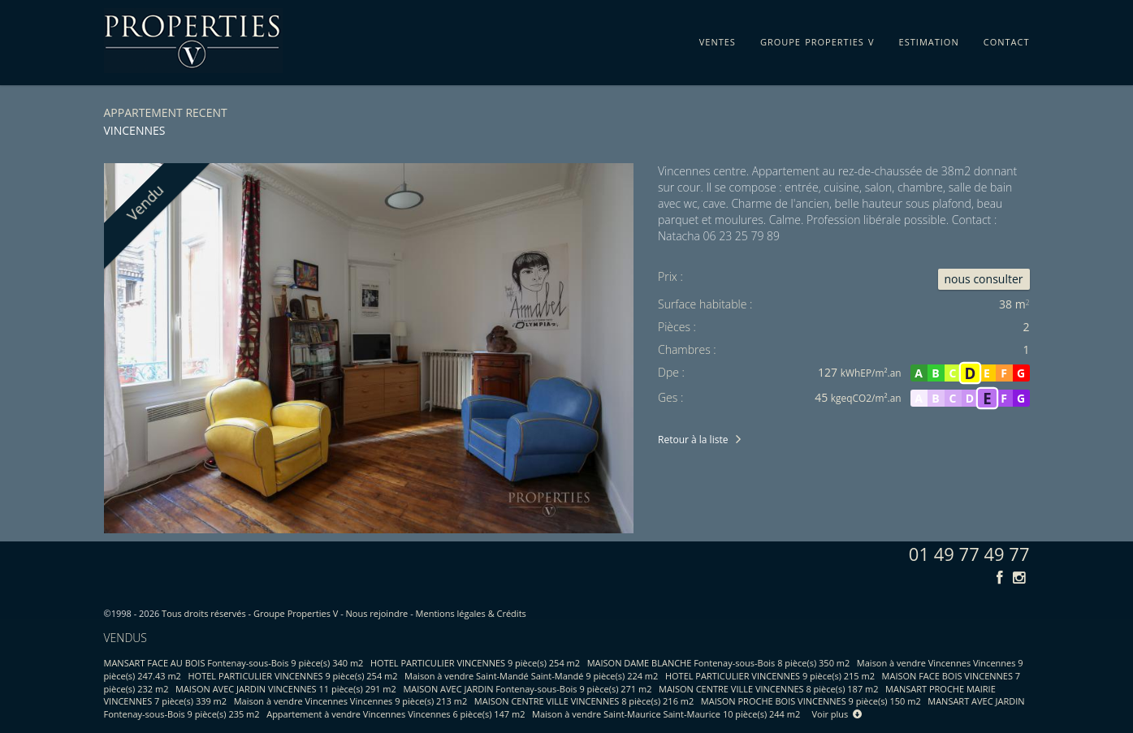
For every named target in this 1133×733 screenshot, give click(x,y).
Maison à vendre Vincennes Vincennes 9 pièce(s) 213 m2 (351, 701)
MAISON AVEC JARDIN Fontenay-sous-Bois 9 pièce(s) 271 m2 (527, 689)
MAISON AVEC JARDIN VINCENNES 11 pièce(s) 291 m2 (285, 689)
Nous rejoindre (377, 613)
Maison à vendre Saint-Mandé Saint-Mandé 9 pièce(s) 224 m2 (531, 676)
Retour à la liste (693, 439)
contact (1007, 39)
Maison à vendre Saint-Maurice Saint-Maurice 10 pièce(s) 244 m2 (666, 714)
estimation (929, 39)
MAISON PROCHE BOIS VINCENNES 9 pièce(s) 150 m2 (811, 701)
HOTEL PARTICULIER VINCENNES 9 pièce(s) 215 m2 (770, 676)
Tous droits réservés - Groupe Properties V (250, 613)
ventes (717, 39)
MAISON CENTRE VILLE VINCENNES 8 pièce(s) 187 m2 (768, 689)
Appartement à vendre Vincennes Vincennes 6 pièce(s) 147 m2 (395, 714)
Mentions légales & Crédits (471, 613)
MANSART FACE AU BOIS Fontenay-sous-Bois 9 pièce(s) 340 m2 (234, 663)
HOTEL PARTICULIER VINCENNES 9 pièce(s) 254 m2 (475, 663)
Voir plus (837, 714)
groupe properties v (817, 39)
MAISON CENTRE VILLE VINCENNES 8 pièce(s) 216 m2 (584, 701)
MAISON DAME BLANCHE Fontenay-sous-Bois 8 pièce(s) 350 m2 (718, 663)
